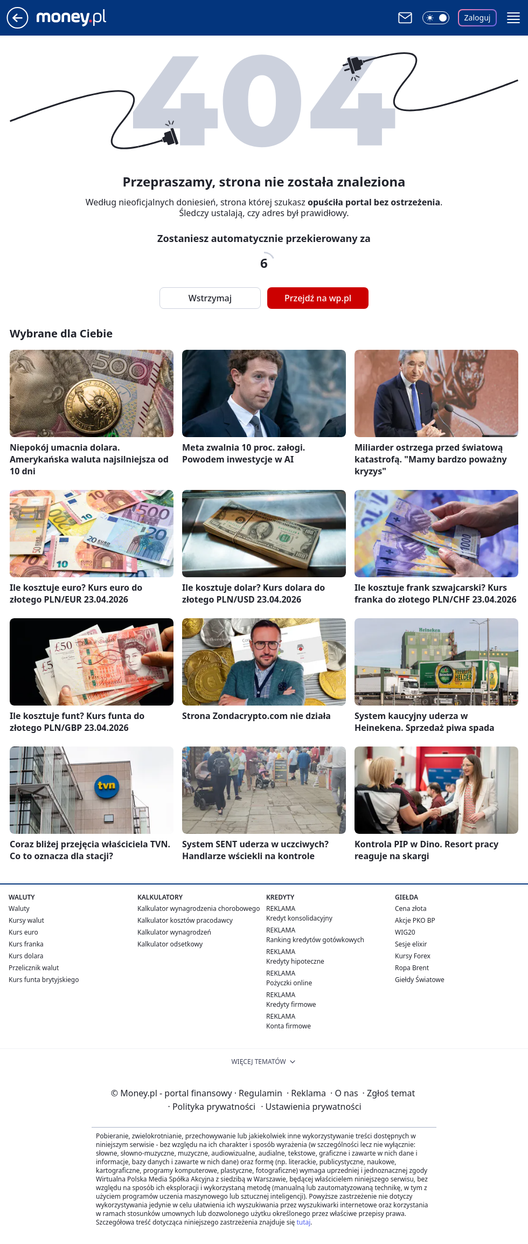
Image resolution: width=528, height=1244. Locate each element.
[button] (513, 17)
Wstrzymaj (210, 298)
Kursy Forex (412, 955)
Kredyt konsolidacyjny (299, 918)
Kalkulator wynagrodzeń (174, 932)
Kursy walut (26, 920)
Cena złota (411, 908)
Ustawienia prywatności (311, 1106)
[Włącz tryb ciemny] (435, 17)
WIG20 (405, 932)
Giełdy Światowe (419, 979)
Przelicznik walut (34, 967)
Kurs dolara (26, 955)
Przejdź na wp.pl (317, 298)
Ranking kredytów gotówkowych (315, 939)
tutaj (303, 1222)
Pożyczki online (289, 982)
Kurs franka (26, 944)
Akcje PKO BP (415, 920)
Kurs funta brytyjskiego (44, 979)
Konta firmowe (288, 1026)
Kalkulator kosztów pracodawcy (185, 920)
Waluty (19, 908)
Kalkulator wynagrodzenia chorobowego (198, 908)
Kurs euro (23, 932)
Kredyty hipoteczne (295, 961)
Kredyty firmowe (291, 1004)
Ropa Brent (412, 967)
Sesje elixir (411, 944)
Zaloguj (477, 17)
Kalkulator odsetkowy (170, 944)
